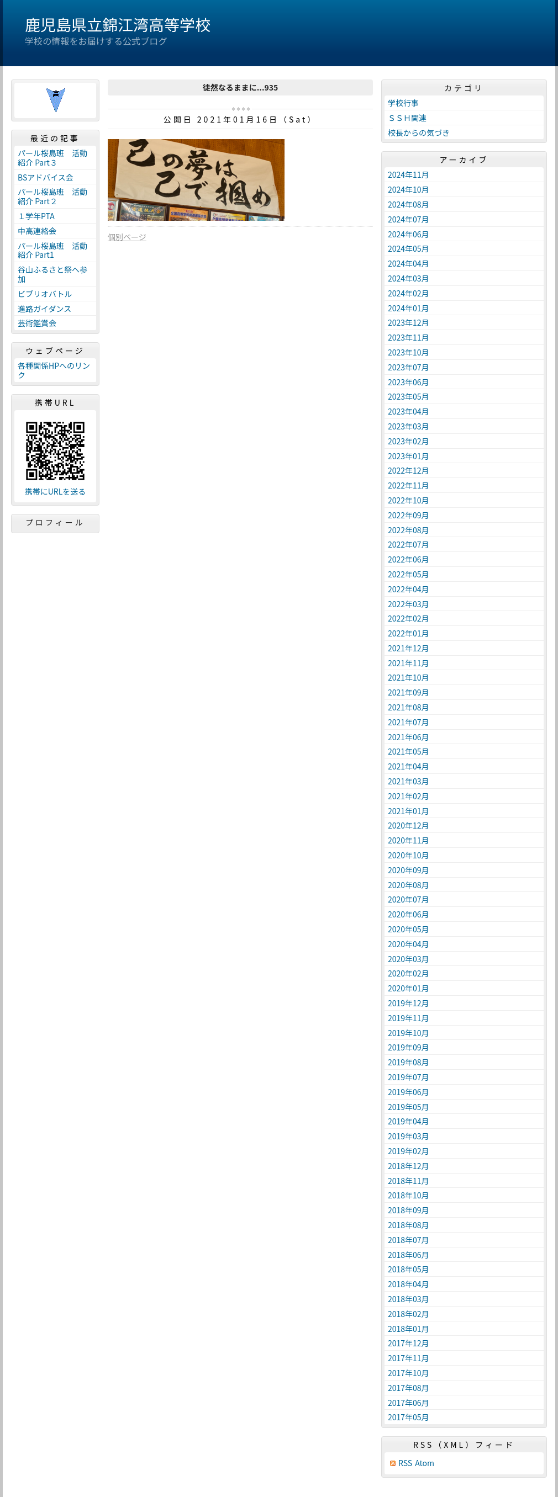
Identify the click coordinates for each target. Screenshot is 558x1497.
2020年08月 (408, 884)
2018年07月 (408, 1239)
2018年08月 (408, 1224)
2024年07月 (408, 219)
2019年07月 (408, 1076)
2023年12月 (408, 322)
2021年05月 (408, 751)
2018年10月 (408, 1195)
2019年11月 (408, 1017)
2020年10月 (408, 855)
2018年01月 (408, 1328)
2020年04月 (408, 943)
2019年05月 (408, 1106)
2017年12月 (408, 1343)
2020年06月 (408, 914)
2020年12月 (408, 825)
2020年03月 (408, 958)
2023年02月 (408, 441)
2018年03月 (408, 1298)
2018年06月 (408, 1254)
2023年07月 (408, 367)
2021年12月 (408, 648)
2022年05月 (408, 574)
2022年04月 (408, 588)
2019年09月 (408, 1047)
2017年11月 (408, 1357)
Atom (424, 1463)
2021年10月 (408, 677)
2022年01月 (408, 633)
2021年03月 (408, 781)
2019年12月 (408, 1002)
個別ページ (127, 236)
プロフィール (55, 522)
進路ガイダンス (44, 308)
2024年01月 (408, 308)
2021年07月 (408, 722)
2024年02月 (408, 293)
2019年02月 (408, 1150)
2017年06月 (408, 1402)
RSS (405, 1463)
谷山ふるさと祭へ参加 (52, 274)
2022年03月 (408, 603)
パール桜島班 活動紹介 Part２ (52, 196)
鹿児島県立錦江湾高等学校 (117, 24)
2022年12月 (408, 470)
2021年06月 (408, 736)
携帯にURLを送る (55, 491)
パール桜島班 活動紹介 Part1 (52, 250)
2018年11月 (408, 1180)
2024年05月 (408, 248)
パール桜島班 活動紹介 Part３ (52, 157)
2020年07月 (408, 899)
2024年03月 (408, 278)
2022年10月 (408, 500)
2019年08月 (408, 1062)
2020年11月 (408, 840)
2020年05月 (408, 929)
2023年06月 (408, 381)
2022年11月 (408, 485)
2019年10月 (408, 1032)
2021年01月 (408, 810)
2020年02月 (408, 973)
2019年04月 (408, 1121)
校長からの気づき (419, 132)
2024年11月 (408, 174)
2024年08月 (408, 204)
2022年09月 (408, 515)
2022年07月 (408, 544)
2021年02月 (408, 795)
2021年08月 (408, 707)
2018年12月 (408, 1165)
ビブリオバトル (45, 293)
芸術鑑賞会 (37, 322)
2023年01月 (408, 455)
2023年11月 (408, 337)
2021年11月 (408, 662)
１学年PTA (36, 215)
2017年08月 (408, 1387)
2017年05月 (408, 1416)
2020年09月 (408, 869)
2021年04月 (408, 766)
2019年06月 (408, 1091)
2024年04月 (408, 263)
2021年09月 (408, 692)
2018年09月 (408, 1209)
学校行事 (403, 102)
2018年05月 (408, 1269)
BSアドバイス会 (45, 177)
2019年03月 (408, 1136)
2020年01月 (408, 988)
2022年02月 (408, 618)
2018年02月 (408, 1313)
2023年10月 (408, 352)
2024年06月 (408, 234)
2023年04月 (408, 411)
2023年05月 (408, 396)
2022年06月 (408, 559)
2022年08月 (408, 529)
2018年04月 (408, 1283)
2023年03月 (408, 426)
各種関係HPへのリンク (54, 370)
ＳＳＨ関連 (407, 117)
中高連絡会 (37, 230)
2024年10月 (408, 189)
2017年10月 (408, 1372)
